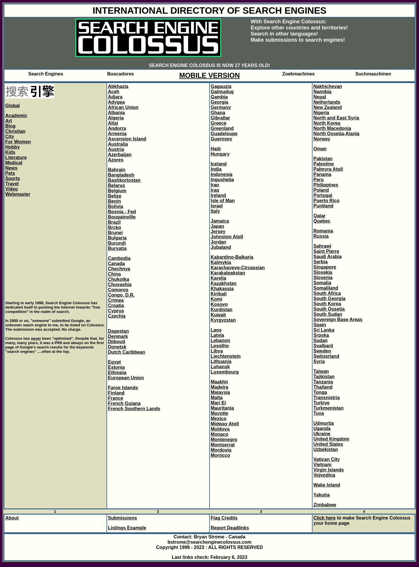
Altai (113, 123)
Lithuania (221, 361)
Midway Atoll (225, 423)
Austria (116, 149)
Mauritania (222, 408)
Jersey (218, 231)
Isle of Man (223, 200)
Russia (321, 236)
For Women (18, 141)
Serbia (320, 261)
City (9, 136)
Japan (217, 226)
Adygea (116, 102)
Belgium (117, 190)
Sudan (320, 340)
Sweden (322, 350)
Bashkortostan (124, 180)
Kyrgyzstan (223, 320)
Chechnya (119, 268)
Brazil (114, 222)
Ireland (218, 195)
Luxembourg (225, 371)
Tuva (318, 413)
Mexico (218, 418)
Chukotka (118, 279)
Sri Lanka (323, 329)
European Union (126, 377)
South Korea (327, 303)
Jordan (218, 242)
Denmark (118, 336)
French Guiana (124, 403)
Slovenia (323, 277)
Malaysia (220, 392)
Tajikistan (324, 376)
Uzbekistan (325, 449)
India (216, 169)
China (114, 274)
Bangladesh (121, 174)
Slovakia (322, 272)
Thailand (323, 387)
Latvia (217, 335)
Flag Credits (224, 517)
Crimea (116, 300)
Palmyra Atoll (328, 169)
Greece (218, 123)
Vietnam (322, 464)
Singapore (324, 267)
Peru (318, 179)
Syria (319, 361)
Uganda (322, 428)
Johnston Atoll (227, 236)
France (115, 398)
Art (8, 120)
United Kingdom (331, 438)
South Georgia (329, 298)
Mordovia (221, 450)
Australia (118, 144)
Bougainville (122, 216)
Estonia (116, 367)
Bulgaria (117, 237)
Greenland (222, 128)
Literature (16, 157)
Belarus (116, 185)
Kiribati (219, 293)
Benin (114, 201)
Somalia (322, 282)
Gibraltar (220, 117)
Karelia (218, 278)
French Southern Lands (134, 408)
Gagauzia (221, 86)
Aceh (113, 91)
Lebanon (220, 340)
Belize (114, 195)
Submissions (122, 517)
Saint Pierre (326, 251)
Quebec (322, 221)
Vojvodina (324, 475)
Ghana (218, 112)
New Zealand (327, 107)
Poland (321, 190)
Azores (115, 159)
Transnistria (326, 397)
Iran (215, 184)
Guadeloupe (224, 133)
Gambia (219, 96)
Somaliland (325, 288)
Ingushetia (222, 179)
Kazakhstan (224, 283)
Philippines (325, 184)
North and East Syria (336, 117)
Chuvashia (120, 284)
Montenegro (224, 439)
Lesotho (220, 345)
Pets (10, 173)
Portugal (322, 195)
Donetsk (117, 346)
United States (328, 444)
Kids (10, 152)
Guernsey (221, 138)
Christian (15, 131)
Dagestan (118, 331)
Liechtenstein (226, 356)
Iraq (215, 190)
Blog (10, 126)
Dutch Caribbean (126, 352)
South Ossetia (329, 309)
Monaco (219, 434)
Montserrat (223, 444)
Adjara (115, 96)
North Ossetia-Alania (336, 133)
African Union (123, 107)
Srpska (321, 335)
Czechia (116, 316)
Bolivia (115, 206)
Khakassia (222, 288)
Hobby (12, 147)
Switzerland (326, 356)
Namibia (322, 91)
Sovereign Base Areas (337, 319)
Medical (13, 162)
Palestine (323, 163)
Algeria (116, 117)
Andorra (117, 128)
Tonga (320, 392)
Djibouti (116, 341)
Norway (321, 138)
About (12, 517)
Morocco (220, 455)
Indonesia (221, 174)
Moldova (220, 429)
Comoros (118, 289)
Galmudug (222, 91)
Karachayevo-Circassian (238, 267)
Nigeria (321, 112)
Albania (116, 112)
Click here (324, 517)
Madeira (219, 387)
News (11, 167)
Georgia (219, 102)
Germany (221, 107)
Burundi (117, 243)
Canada (116, 263)
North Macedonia (332, 128)
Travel (12, 183)
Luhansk (220, 366)
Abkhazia (118, 86)
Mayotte (219, 413)
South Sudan (327, 314)
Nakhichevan (327, 86)
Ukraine (322, 433)
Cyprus (116, 310)
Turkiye (321, 402)
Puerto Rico (326, 200)
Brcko (114, 227)
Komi (216, 299)
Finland (116, 392)
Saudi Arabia (327, 256)
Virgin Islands (328, 469)
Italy (215, 211)
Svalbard (323, 345)
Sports (12, 178)
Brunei (115, 232)
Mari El (218, 402)
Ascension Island (127, 138)
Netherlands (326, 102)
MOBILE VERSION (209, 75)
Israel (217, 205)
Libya (217, 350)
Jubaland (221, 247)
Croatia (116, 305)
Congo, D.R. (121, 295)
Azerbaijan (120, 154)
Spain (319, 324)
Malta (217, 397)
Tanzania (323, 381)
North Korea (326, 123)
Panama (322, 174)
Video (11, 188)
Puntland (323, 205)
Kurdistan (221, 309)
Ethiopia (117, 372)
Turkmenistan (328, 408)
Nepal (319, 96)
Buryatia (117, 248)
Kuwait (218, 314)
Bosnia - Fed (122, 211)
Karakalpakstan (228, 272)
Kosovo (219, 304)
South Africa (327, 293)
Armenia (117, 133)
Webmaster (17, 194)
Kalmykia (221, 262)
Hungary (220, 154)
